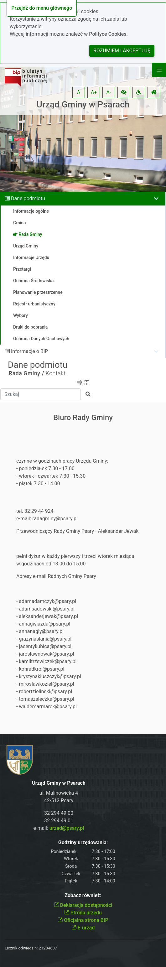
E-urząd (83, 928)
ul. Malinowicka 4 (58, 793)
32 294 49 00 (58, 813)
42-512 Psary (59, 800)
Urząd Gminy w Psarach (83, 104)
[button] (123, 92)
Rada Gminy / (26, 373)
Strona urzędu (83, 913)
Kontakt (56, 373)
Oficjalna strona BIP (83, 920)
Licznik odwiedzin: (21, 948)
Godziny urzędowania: (83, 842)
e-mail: (59, 828)
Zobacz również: (83, 895)
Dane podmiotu (28, 198)
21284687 (48, 948)
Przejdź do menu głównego (41, 8)
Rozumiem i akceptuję (121, 51)
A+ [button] (94, 92)
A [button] (78, 92)
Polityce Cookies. (108, 34)
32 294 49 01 (58, 821)
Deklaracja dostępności (83, 905)
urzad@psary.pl (66, 828)
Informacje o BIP (29, 351)
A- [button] (108, 92)
